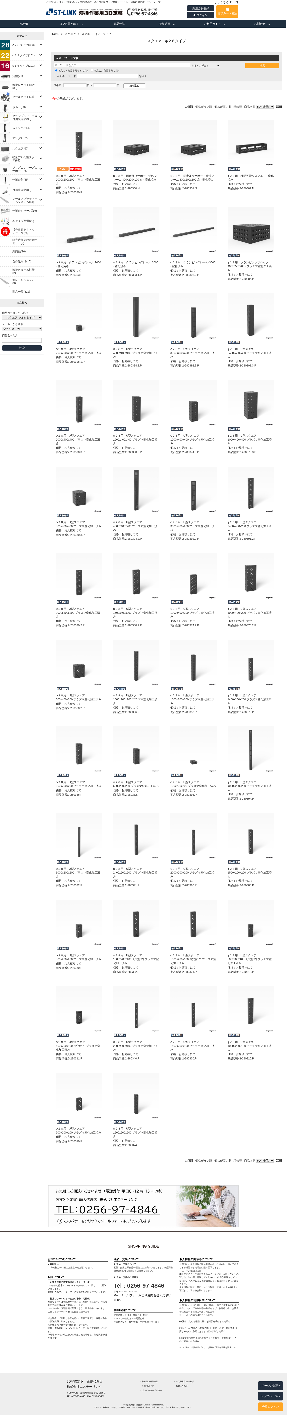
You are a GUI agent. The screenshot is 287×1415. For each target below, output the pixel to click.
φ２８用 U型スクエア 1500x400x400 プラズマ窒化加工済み (135, 439)
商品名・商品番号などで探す (72, 70)
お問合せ (259, 23)
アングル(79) (20, 138)
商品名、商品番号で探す (105, 70)
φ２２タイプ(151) (23, 55)
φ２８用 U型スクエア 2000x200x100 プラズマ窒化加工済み (135, 1045)
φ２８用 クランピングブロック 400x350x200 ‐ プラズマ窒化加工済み (250, 266)
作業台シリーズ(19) (24, 210)
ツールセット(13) (23, 96)
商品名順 (249, 106)
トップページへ (270, 1396)
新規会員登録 (200, 8)
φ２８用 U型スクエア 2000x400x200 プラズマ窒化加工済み (78, 612)
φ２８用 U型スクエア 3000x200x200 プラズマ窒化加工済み (78, 872)
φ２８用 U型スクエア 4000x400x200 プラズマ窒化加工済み (135, 526)
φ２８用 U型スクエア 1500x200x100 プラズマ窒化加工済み (192, 1045)
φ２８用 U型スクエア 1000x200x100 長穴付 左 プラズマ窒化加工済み (193, 959)
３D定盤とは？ (69, 23)
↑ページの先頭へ (270, 1385)
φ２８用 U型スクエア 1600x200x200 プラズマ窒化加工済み (192, 699)
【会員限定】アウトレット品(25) (24, 231)
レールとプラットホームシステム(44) (24, 200)
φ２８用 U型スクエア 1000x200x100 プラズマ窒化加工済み (250, 1045)
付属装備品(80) (21, 190)
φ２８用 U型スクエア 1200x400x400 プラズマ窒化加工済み (192, 439)
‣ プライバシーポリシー (151, 1390)
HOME (24, 23)
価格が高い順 (222, 106)
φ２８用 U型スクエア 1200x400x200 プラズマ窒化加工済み (192, 612)
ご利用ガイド (212, 23)
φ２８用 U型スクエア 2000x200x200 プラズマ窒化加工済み (192, 872)
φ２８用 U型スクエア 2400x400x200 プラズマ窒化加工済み (250, 526)
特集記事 (164, 23)
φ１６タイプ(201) (23, 65)
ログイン (201, 15)
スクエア (70, 33)
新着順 (237, 106)
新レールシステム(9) (23, 281)
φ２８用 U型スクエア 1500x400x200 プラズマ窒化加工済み (135, 612)
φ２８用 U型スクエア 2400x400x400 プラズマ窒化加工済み (250, 352)
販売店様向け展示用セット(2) (24, 241)
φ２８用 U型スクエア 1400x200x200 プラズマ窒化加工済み (250, 699)
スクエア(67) (20, 148)
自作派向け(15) (21, 261)
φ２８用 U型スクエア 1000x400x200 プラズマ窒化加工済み (250, 612)
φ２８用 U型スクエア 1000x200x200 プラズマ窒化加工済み (78, 179)
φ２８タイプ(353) (23, 45)
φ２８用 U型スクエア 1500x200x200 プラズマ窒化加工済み (250, 872)
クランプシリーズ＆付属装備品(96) (24, 117)
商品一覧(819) (21, 291)
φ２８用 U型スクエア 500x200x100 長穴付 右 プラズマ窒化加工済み (250, 959)
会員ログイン (270, 1406)
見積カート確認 (227, 12)
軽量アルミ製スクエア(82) (24, 159)
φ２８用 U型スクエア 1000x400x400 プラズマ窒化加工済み (250, 439)
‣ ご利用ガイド (147, 1386)
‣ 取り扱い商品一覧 (149, 1381)
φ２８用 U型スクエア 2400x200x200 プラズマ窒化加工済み (135, 872)
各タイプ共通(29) (23, 221)
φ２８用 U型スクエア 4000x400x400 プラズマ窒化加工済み (135, 352)
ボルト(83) (19, 107)
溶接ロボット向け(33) (23, 86)
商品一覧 (119, 23)
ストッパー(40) (21, 127)
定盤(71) (17, 76)
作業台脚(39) (20, 179)
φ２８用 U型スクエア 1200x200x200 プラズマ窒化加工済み (135, 1132)
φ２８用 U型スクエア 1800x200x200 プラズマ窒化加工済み (135, 699)
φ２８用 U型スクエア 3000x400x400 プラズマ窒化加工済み (192, 352)
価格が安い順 (203, 106)
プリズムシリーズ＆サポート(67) (24, 169)
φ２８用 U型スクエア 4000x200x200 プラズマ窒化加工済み (250, 786)
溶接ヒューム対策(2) (23, 271)
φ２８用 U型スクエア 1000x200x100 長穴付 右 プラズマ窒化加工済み (136, 959)
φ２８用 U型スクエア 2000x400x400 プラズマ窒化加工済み (78, 439)
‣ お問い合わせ (181, 1386)
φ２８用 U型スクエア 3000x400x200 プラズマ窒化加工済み (192, 526)
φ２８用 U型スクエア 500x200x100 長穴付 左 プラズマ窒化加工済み (78, 1045)
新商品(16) (19, 251)
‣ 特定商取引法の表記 (184, 1381)
